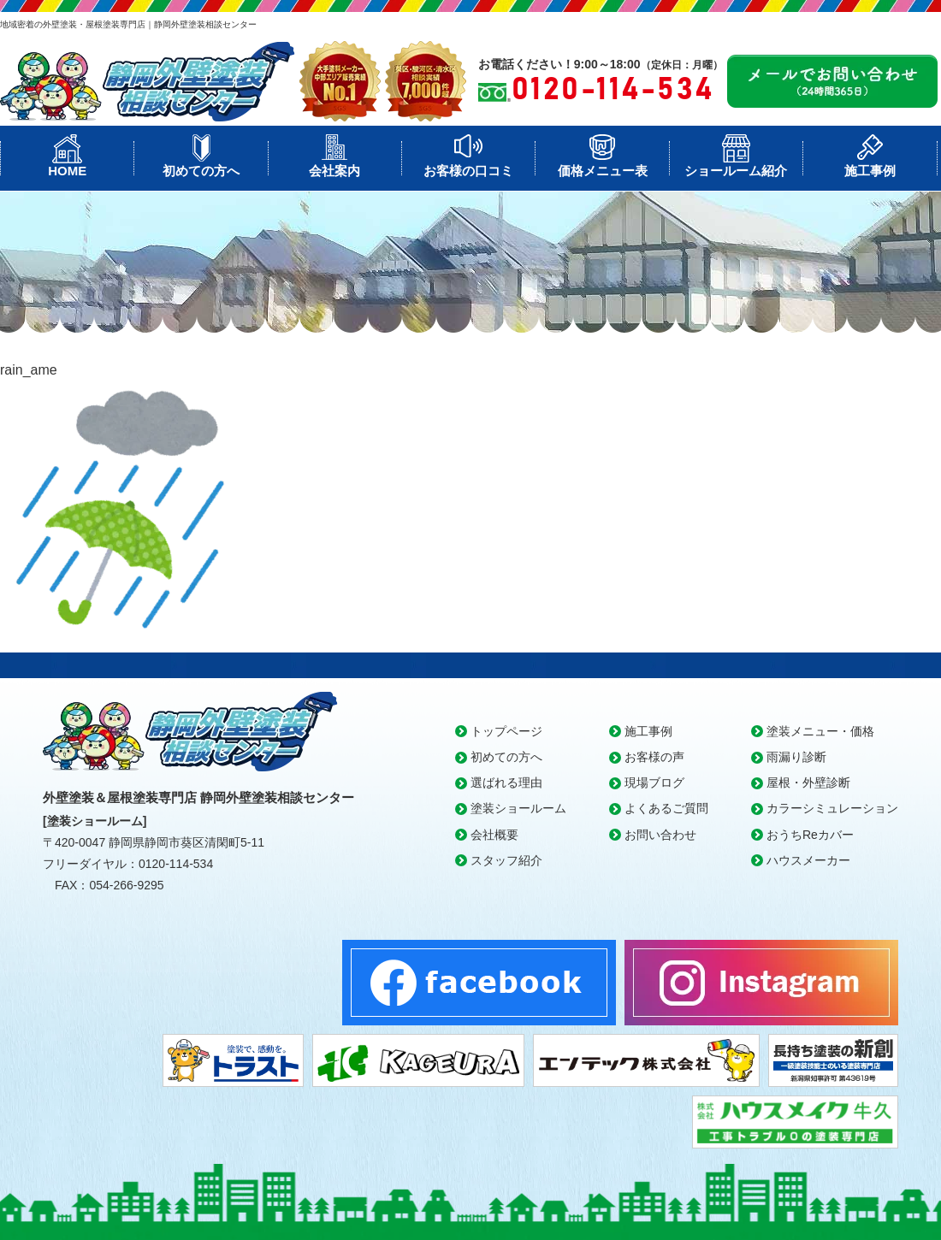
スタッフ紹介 (506, 860)
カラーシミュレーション (832, 808)
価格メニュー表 (603, 170)
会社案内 (334, 170)
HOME (67, 170)
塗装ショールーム (518, 808)
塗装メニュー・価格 (820, 731)
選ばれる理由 (506, 782)
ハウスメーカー (808, 860)
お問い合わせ (660, 834)
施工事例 (870, 170)
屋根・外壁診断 (808, 782)
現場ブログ (654, 782)
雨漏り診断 (796, 757)
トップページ (506, 731)
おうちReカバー (810, 834)
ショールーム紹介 (735, 170)
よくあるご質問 (666, 808)
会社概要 (494, 834)
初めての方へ (201, 170)
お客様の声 (654, 757)
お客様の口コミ (468, 170)
